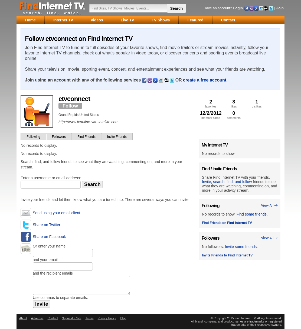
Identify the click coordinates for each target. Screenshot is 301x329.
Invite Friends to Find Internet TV (227, 255)
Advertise (37, 318)
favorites (210, 103)
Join (280, 8)
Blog (123, 318)
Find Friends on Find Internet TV (227, 223)
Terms (89, 318)
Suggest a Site (71, 318)
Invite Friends (117, 137)
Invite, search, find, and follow (227, 182)
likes (233, 103)
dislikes (256, 103)
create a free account (204, 80)
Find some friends (252, 214)
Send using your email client (56, 213)
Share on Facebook (49, 236)
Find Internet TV (53, 8)
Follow (70, 106)
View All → (269, 205)
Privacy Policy (107, 318)
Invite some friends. (241, 247)
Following (33, 137)
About (23, 318)
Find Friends (86, 137)
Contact (53, 318)
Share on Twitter (46, 225)
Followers (59, 137)
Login (238, 8)
